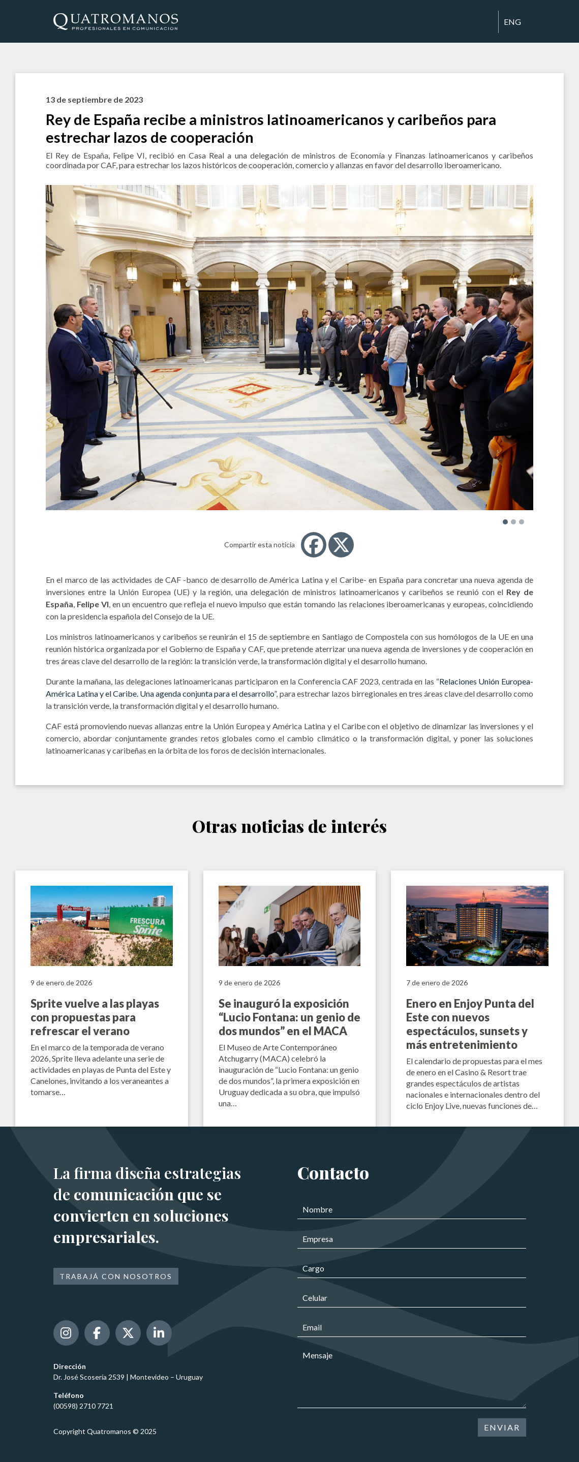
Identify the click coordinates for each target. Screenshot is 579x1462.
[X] (341, 544)
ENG (512, 21)
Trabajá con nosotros (115, 1276)
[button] (505, 521)
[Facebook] (313, 544)
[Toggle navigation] (486, 22)
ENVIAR (502, 1427)
